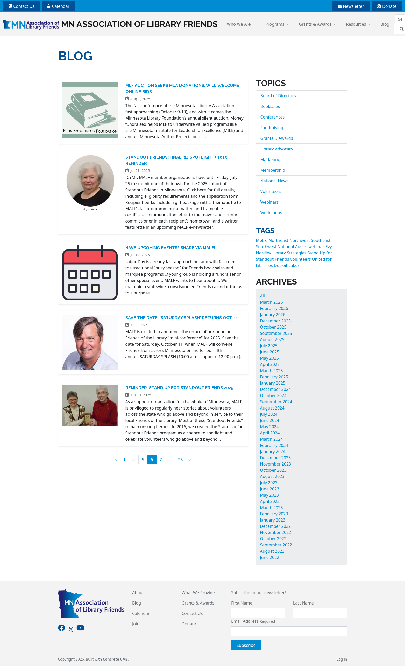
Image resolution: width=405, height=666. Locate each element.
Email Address (253, 621)
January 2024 (273, 451)
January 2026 (273, 314)
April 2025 (270, 364)
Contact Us (21, 6)
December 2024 (275, 389)
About (138, 592)
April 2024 (270, 433)
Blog (385, 24)
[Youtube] (80, 629)
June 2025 (269, 352)
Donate (386, 6)
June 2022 (269, 557)
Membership (272, 170)
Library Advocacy (276, 149)
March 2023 (271, 507)
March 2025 (271, 370)
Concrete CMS (115, 659)
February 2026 (274, 308)
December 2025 (275, 321)
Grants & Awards (315, 24)
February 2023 (274, 514)
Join (135, 624)
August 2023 (272, 476)
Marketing (270, 159)
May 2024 (269, 426)
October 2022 (273, 539)
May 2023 (269, 495)
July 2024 (269, 414)
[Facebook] (61, 629)
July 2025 (269, 346)
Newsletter (351, 6)
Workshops (271, 213)
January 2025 (273, 383)
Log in (342, 659)
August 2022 (272, 551)
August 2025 (272, 339)
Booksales (270, 106)
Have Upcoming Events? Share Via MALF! (170, 247)
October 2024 (273, 395)
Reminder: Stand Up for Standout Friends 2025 (179, 387)
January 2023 (273, 520)
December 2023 (275, 458)
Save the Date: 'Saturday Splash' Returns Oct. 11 (181, 317)
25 (180, 459)
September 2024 (276, 402)
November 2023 (275, 464)
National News (274, 181)
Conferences (272, 117)
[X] (71, 629)
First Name (241, 603)
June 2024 (269, 420)
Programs (275, 24)
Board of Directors (278, 96)
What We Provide (198, 592)
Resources (356, 24)
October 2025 (273, 327)
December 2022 (275, 526)
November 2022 (275, 532)
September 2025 (276, 333)
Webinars (269, 202)
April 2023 (270, 501)
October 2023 (273, 470)
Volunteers (270, 191)
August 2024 (272, 408)
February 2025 (274, 377)
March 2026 (271, 302)
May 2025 (269, 358)
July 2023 (269, 482)
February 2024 (274, 445)
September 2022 (276, 545)
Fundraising (271, 127)
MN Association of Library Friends (110, 24)
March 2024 (271, 439)
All (262, 296)
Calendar (58, 6)
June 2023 (269, 489)
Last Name (303, 603)
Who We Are (239, 24)
